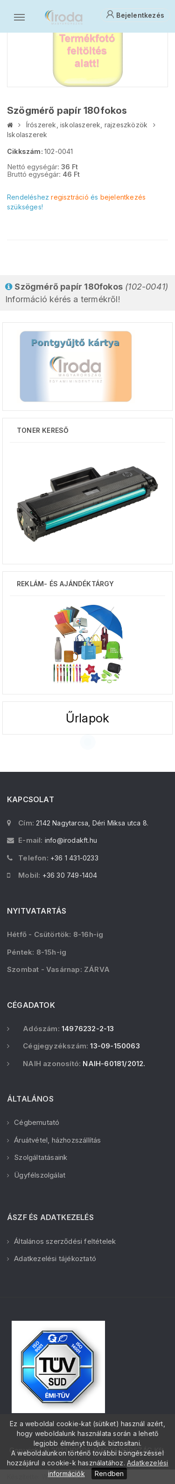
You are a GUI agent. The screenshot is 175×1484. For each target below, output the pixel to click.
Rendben (109, 1473)
